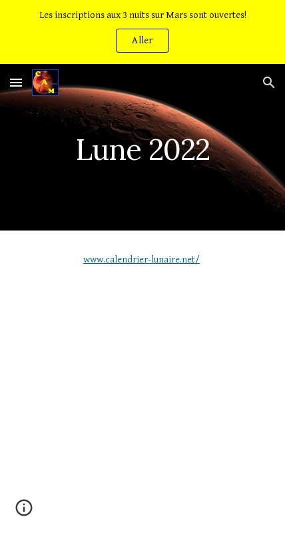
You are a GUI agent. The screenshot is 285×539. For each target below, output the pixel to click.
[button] (16, 82)
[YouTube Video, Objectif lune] (143, 392)
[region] (142, 32)
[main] (143, 147)
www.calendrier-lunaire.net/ (141, 259)
